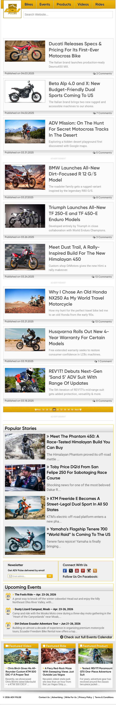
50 (72, 410)
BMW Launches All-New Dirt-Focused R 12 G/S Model (74, 174)
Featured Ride (54, 646)
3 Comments (104, 237)
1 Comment (105, 361)
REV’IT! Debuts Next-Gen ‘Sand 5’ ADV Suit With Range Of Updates (75, 377)
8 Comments (104, 197)
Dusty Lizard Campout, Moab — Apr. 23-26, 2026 (43, 609)
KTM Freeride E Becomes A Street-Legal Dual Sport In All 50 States (77, 504)
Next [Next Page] (77, 410)
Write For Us (71, 697)
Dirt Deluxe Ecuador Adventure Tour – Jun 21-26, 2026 (46, 623)
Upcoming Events (23, 587)
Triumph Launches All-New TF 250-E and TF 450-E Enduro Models (77, 213)
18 (47, 410)
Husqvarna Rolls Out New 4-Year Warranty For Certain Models (79, 337)
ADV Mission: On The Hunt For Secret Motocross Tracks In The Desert (78, 129)
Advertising (57, 697)
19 (51, 410)
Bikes (29, 4)
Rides (99, 4)
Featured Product (94, 646)
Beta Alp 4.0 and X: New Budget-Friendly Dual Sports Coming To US (74, 89)
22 (61, 410)
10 (43, 410)
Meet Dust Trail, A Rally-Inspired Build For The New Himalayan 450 (77, 253)
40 (69, 410)
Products (64, 4)
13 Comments (103, 276)
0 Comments (104, 400)
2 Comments (104, 73)
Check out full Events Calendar (86, 637)
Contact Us (44, 697)
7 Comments (104, 113)
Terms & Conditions (104, 697)
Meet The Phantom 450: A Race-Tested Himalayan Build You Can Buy (78, 442)
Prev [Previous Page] (39, 410)
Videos (83, 4)
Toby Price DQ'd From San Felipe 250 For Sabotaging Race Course (77, 472)
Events (44, 4)
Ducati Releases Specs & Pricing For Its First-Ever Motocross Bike (75, 50)
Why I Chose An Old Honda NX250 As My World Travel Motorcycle (78, 298)
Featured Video (18, 646)
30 (65, 410)
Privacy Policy (85, 697)
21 (58, 410)
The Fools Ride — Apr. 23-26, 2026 (34, 594)
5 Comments (104, 152)
